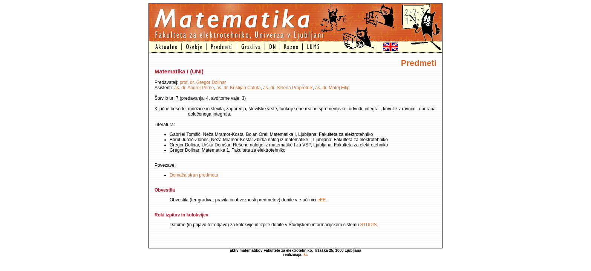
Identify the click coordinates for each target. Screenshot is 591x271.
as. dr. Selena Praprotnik (287, 87)
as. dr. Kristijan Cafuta (238, 87)
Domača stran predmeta (194, 175)
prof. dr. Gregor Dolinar (203, 82)
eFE (321, 199)
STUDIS (368, 224)
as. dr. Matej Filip (332, 87)
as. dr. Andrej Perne (194, 87)
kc (305, 255)
